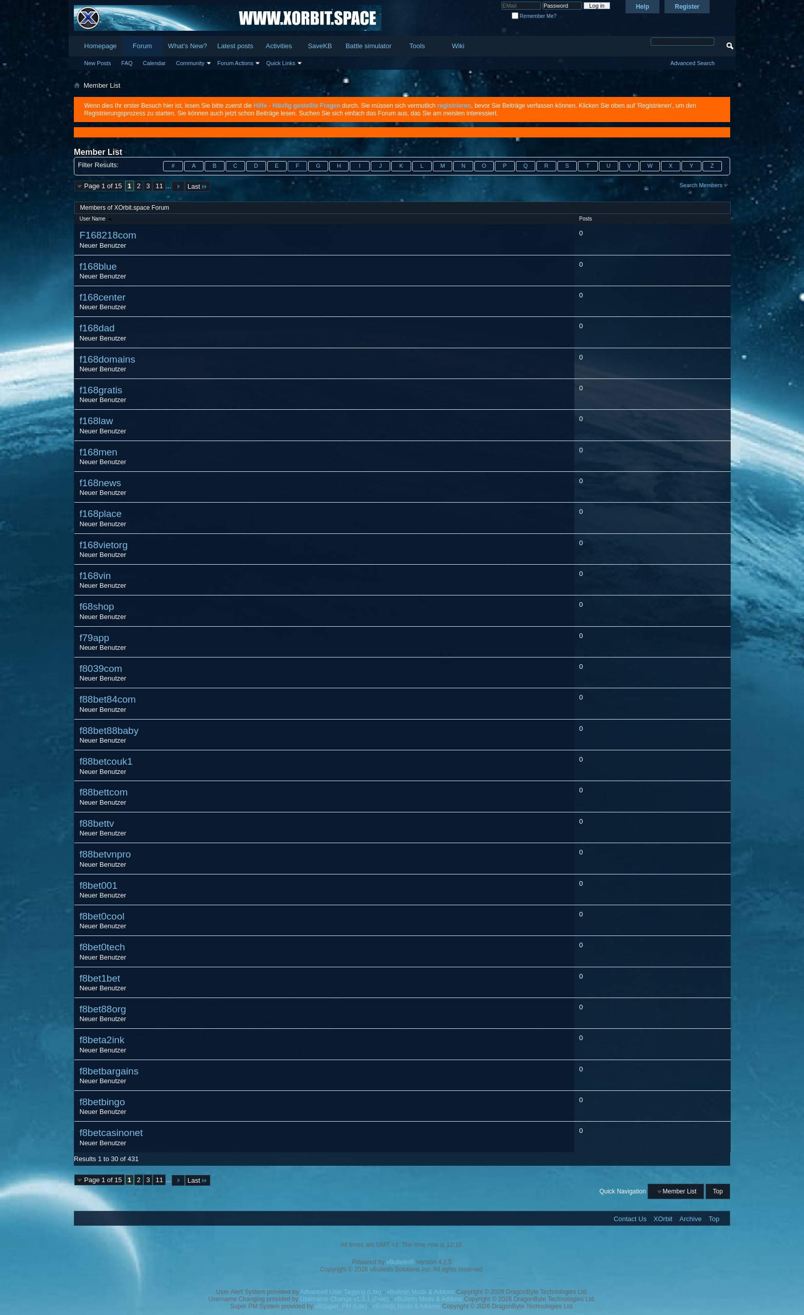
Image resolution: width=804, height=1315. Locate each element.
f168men (98, 452)
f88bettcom (103, 792)
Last (198, 186)
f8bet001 (98, 885)
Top (717, 1191)
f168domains (107, 359)
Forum (142, 46)
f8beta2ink (102, 1039)
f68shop (96, 606)
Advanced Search (692, 63)
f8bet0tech (102, 947)
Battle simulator (369, 46)
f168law (96, 420)
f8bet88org (102, 1009)
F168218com (107, 235)
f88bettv (96, 823)
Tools (417, 46)
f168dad (97, 328)
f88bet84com (107, 699)
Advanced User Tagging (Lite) (340, 1292)
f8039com (100, 668)
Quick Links (280, 63)
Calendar (154, 63)
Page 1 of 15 (103, 186)
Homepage (100, 46)
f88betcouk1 (106, 761)
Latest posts (235, 46)
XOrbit (663, 1219)
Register (687, 6)
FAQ (127, 63)
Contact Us (630, 1219)
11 (159, 186)
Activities (279, 46)
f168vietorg (103, 545)
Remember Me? (534, 16)
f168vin (95, 575)
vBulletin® (400, 1262)
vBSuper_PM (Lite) (341, 1306)
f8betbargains (108, 1071)
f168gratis (100, 390)
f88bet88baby (108, 730)
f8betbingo (102, 1102)
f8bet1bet (99, 978)
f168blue (98, 266)
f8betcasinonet (111, 1132)
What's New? (187, 46)
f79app (94, 637)
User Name (96, 219)
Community (190, 63)
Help (642, 6)
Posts (585, 219)
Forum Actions (235, 63)
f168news (100, 482)
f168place (100, 513)
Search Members (700, 185)
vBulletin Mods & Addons (421, 1292)
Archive (690, 1219)
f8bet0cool (102, 916)
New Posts (97, 63)
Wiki (458, 46)
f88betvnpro (105, 854)
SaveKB (320, 46)
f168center (102, 297)
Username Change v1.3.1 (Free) (344, 1299)
